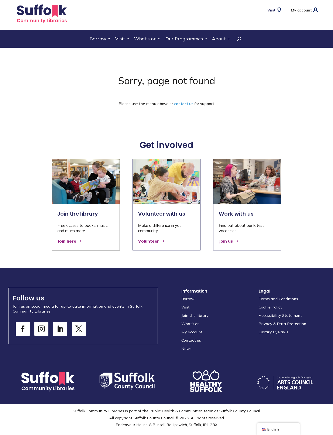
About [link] (219, 39)
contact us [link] (183, 103)
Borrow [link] (98, 39)
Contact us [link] (191, 340)
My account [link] (192, 332)
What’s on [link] (145, 39)
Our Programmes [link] (184, 39)
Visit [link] (120, 39)
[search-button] (236, 39)
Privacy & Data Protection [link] (282, 323)
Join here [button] (66, 241)
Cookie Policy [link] (270, 307)
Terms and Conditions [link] (278, 298)
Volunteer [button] (148, 241)
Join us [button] (226, 241)
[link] (41, 23)
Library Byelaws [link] (273, 332)
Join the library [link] (195, 315)
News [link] (186, 348)
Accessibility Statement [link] (280, 315)
